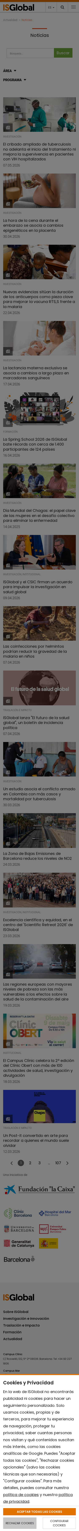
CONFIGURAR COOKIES (59, 1523)
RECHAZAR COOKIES (20, 1523)
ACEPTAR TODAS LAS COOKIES (39, 1512)
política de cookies (21, 1494)
